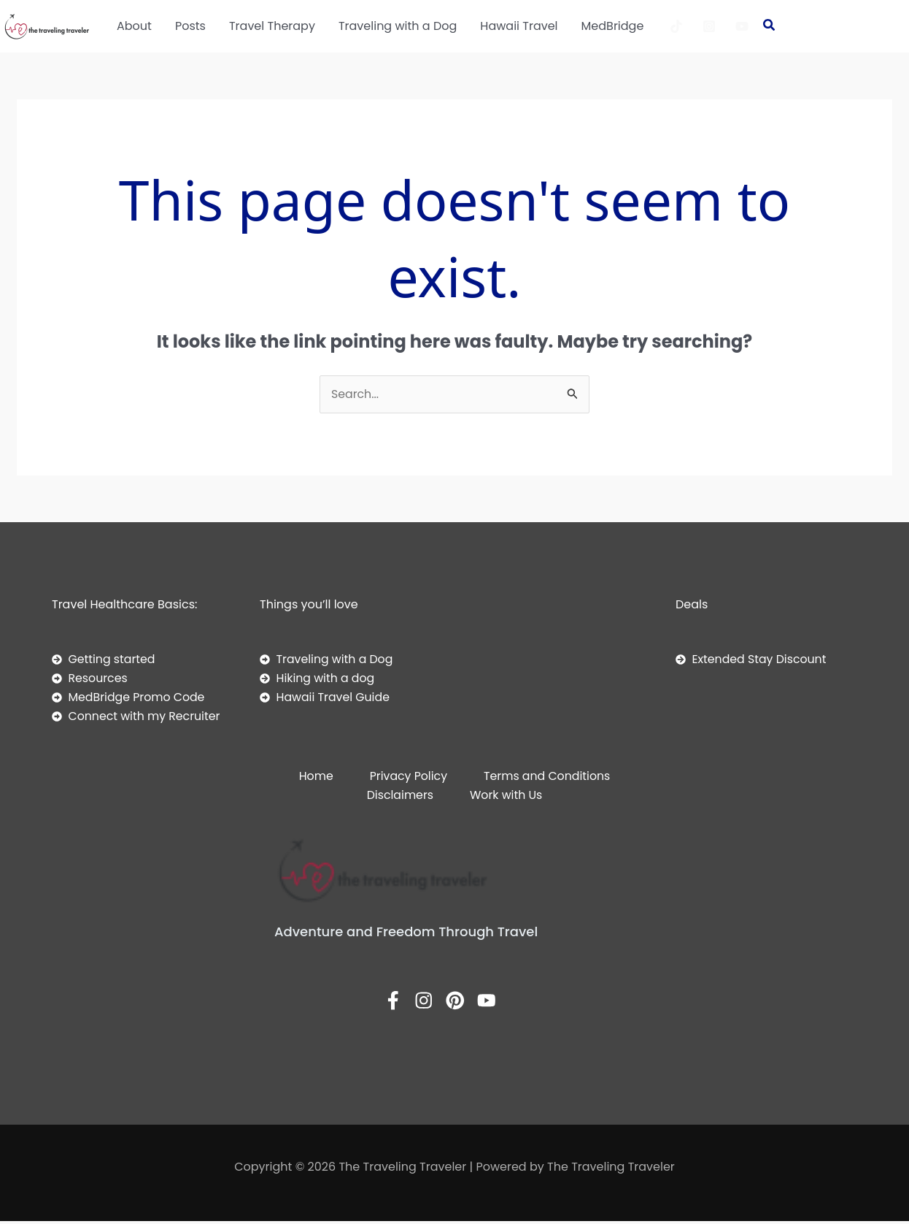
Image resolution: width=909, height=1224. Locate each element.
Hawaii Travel (518, 26)
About (134, 26)
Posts (190, 26)
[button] (769, 27)
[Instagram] (709, 26)
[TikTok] (676, 26)
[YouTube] (742, 26)
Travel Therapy (272, 26)
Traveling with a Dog (398, 26)
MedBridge (612, 26)
